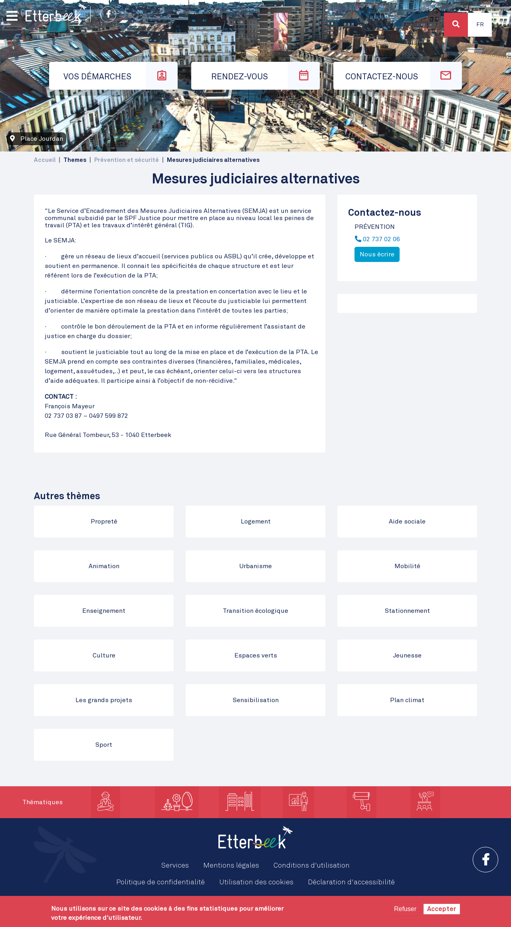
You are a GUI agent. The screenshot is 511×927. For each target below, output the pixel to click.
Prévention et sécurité (126, 160)
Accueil (44, 160)
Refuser (405, 908)
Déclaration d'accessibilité (351, 882)
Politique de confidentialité (160, 882)
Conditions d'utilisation (311, 865)
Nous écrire (377, 254)
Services (175, 865)
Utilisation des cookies (256, 882)
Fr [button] (480, 25)
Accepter (441, 909)
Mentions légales (231, 865)
